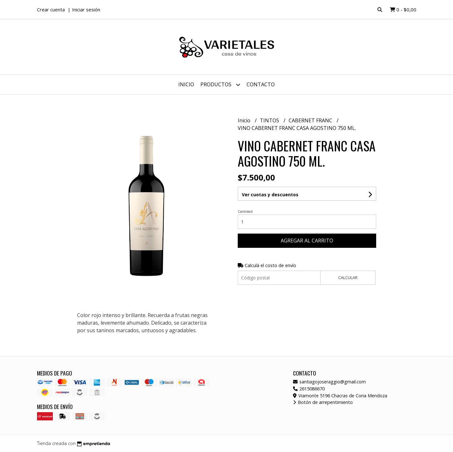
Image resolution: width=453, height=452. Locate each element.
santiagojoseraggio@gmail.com (329, 382)
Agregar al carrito (307, 240)
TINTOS (270, 120)
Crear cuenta (51, 9)
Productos (220, 84)
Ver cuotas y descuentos (270, 195)
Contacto (261, 84)
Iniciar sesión (86, 9)
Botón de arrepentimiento (323, 402)
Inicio (186, 84)
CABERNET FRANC (311, 120)
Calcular (348, 277)
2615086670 (309, 389)
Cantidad (245, 211)
